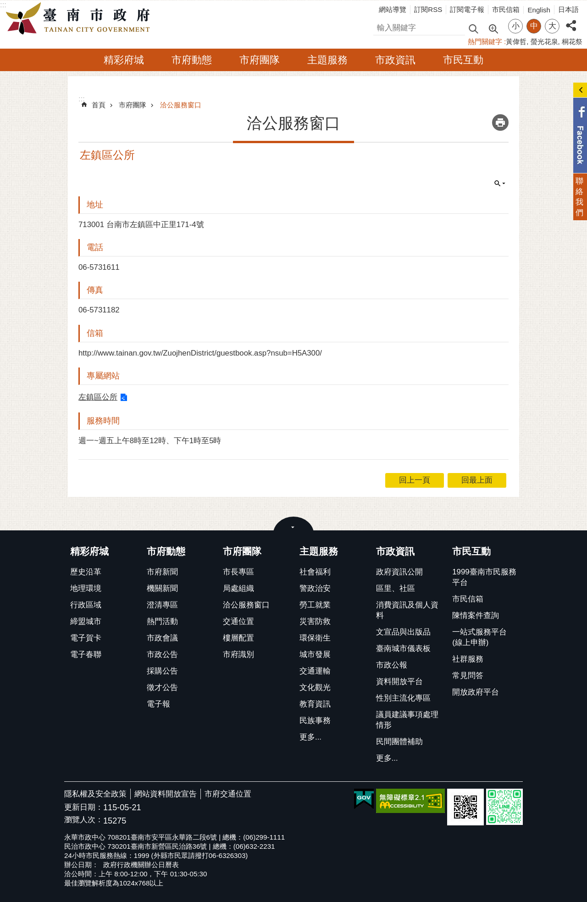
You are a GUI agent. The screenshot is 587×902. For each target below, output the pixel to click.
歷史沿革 (85, 572)
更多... (310, 737)
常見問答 (467, 675)
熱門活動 (162, 621)
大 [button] (552, 26)
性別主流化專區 (403, 698)
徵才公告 (162, 687)
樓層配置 (238, 638)
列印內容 (500, 122)
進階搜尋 (493, 28)
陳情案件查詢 (475, 615)
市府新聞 (162, 572)
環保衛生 (315, 638)
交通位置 (238, 621)
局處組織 (238, 588)
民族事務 (315, 720)
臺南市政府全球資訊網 (80, 18)
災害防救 (315, 621)
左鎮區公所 (97, 397)
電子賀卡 (85, 638)
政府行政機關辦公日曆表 (141, 865)
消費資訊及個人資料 (407, 610)
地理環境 (85, 588)
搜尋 (381, 26)
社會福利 (315, 572)
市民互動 (463, 60)
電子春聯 (85, 654)
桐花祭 (572, 41)
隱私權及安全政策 (95, 794)
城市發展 (315, 654)
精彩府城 (124, 60)
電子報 (158, 704)
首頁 (98, 105)
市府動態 (192, 60)
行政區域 (85, 605)
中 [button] (534, 26)
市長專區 (238, 572)
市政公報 (391, 665)
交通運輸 (315, 671)
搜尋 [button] (473, 28)
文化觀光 (315, 687)
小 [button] (516, 26)
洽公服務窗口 (180, 105)
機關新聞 (162, 588)
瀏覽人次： (83, 820)
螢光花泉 (544, 41)
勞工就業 (315, 605)
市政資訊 (395, 60)
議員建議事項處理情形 (407, 719)
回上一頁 (414, 480)
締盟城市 (85, 621)
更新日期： (83, 807)
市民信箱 (506, 9)
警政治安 (315, 588)
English (538, 10)
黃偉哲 (516, 41)
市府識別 (238, 654)
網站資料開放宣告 (165, 794)
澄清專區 (162, 605)
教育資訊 (315, 704)
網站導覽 (392, 9)
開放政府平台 (475, 692)
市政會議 (162, 638)
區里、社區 (395, 588)
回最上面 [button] (477, 480)
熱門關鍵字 (485, 41)
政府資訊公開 (399, 572)
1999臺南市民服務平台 (484, 577)
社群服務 (467, 659)
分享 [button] (571, 20)
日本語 (568, 9)
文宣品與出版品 (403, 632)
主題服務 (327, 60)
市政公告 (162, 654)
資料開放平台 (399, 681)
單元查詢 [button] (500, 183)
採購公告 (162, 671)
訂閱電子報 (467, 9)
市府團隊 (259, 60)
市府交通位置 (228, 794)
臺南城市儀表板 (403, 648)
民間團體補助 (399, 741)
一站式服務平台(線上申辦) (479, 637)
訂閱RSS (428, 9)
